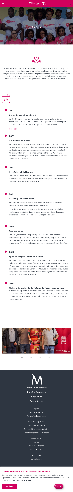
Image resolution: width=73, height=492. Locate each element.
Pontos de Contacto (36, 388)
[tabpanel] (36, 341)
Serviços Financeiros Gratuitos (36, 429)
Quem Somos (36, 401)
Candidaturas (36, 459)
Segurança (36, 397)
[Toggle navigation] (3, 3)
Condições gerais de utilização (36, 433)
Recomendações (36, 446)
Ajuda (36, 409)
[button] (13, 129)
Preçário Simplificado (36, 422)
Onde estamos (36, 412)
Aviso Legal (36, 455)
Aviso (36, 442)
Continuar (9, 486)
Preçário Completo (36, 392)
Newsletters (36, 439)
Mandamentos (36, 449)
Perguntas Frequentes (36, 416)
